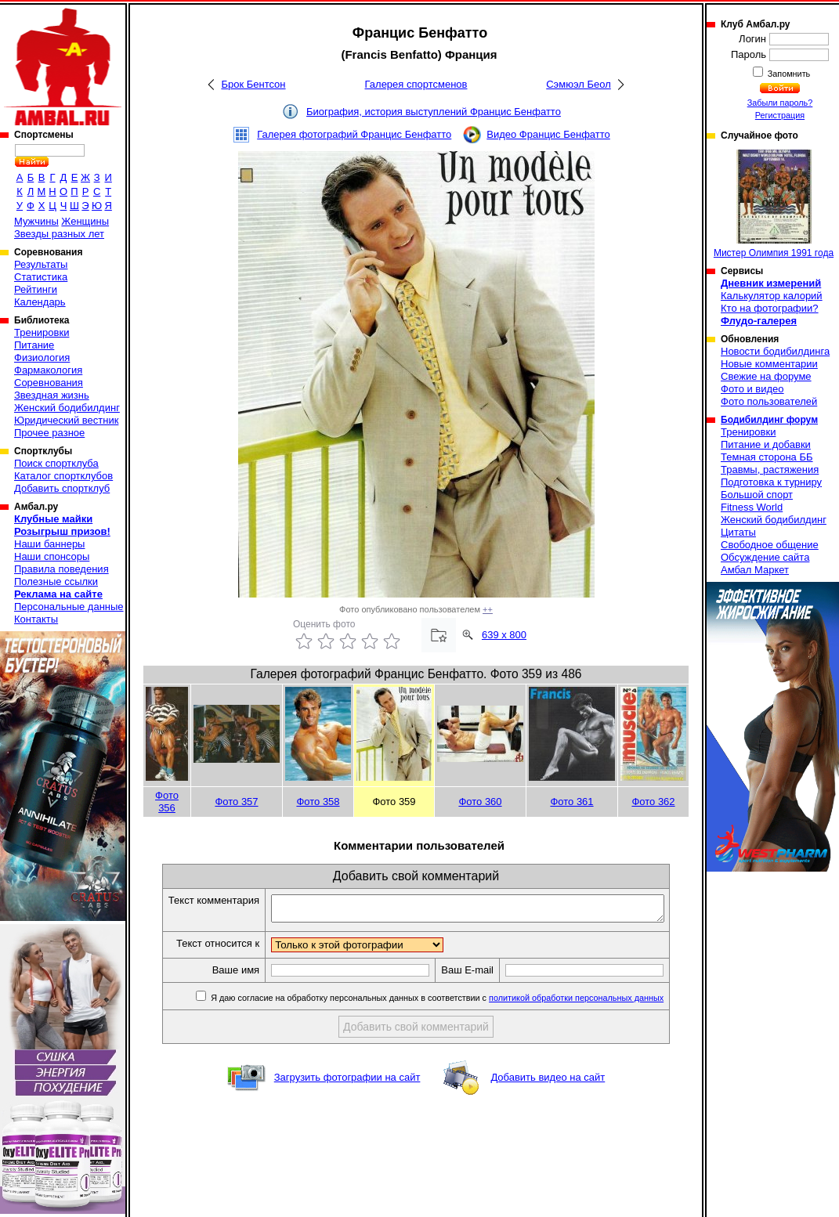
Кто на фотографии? (770, 308)
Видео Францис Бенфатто (548, 134)
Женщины (85, 221)
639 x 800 (504, 635)
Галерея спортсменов (416, 84)
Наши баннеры (49, 544)
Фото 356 (167, 801)
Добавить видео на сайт (547, 1082)
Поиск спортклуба (56, 463)
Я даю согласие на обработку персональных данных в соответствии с (455, 1002)
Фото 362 (652, 801)
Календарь (40, 302)
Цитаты (738, 532)
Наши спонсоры (51, 556)
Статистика (40, 277)
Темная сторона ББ (767, 457)
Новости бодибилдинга (775, 351)
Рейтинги (35, 289)
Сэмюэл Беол (578, 84)
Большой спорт (757, 494)
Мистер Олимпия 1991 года (774, 204)
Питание (34, 345)
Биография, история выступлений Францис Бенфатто (433, 111)
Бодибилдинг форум (769, 419)
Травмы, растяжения (770, 469)
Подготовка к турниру (771, 482)
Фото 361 (571, 801)
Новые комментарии (769, 364)
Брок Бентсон (253, 84)
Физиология (42, 357)
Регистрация (780, 115)
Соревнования (48, 382)
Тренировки (41, 332)
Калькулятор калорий (772, 296)
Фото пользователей (769, 401)
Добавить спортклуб (62, 488)
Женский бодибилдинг (67, 407)
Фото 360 (479, 801)
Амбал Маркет (755, 570)
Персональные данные (69, 606)
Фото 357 (236, 801)
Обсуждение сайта (765, 557)
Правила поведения (61, 569)
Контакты (36, 619)
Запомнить (788, 73)
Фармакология (48, 370)
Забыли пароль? (780, 102)
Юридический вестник (66, 420)
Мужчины (36, 221)
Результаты (40, 264)
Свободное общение (770, 545)
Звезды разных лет (59, 234)
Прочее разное (49, 433)
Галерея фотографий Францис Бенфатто (354, 134)
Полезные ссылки (56, 581)
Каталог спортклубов (63, 476)
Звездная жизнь (51, 395)
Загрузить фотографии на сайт (347, 1082)
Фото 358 (317, 801)
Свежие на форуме (766, 376)
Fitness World (752, 507)
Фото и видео (752, 389)
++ (488, 609)
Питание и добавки (766, 444)
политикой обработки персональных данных (595, 1002)
